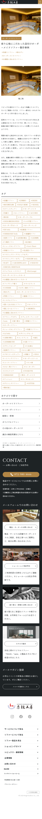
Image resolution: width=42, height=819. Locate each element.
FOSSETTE (29, 373)
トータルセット (28, 381)
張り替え (17, 323)
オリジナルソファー (10, 424)
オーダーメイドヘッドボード (14, 277)
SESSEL (36, 206)
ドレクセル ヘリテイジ (12, 273)
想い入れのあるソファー (13, 306)
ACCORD (34, 215)
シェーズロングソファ (12, 248)
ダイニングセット (26, 335)
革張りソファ (9, 252)
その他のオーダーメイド (12, 430)
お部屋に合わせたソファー (13, 61)
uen (6, 323)
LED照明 (35, 240)
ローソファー (20, 215)
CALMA (30, 348)
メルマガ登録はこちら (21, 696)
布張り (6, 215)
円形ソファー (9, 298)
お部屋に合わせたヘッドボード (15, 281)
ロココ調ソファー (29, 352)
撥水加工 (7, 389)
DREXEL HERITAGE (12, 269)
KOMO (28, 244)
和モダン (20, 54)
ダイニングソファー (11, 385)
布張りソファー (9, 54)
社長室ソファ (29, 252)
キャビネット (30, 285)
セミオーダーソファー (11, 411)
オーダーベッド (31, 227)
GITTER (31, 385)
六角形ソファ (9, 244)
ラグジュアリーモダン (12, 260)
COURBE (7, 290)
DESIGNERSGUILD (11, 223)
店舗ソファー (9, 202)
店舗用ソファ (31, 236)
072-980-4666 (23, 477)
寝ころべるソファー (11, 310)
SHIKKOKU (8, 377)
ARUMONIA (22, 240)
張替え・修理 (8, 417)
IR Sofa (7, 231)
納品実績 (8, 779)
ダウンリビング (10, 348)
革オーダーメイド (28, 377)
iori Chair (32, 248)
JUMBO (23, 202)
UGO (37, 356)
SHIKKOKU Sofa (11, 236)
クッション (8, 381)
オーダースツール (31, 360)
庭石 (36, 339)
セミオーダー (30, 368)
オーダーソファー (10, 327)
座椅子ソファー (10, 352)
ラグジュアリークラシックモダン (16, 256)
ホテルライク (9, 373)
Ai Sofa (7, 335)
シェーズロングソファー (13, 331)
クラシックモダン (10, 319)
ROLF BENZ (23, 206)
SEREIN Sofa (32, 260)
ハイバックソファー (11, 360)
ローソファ (33, 306)
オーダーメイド (30, 211)
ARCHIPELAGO (20, 265)
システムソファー (10, 302)
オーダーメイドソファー (12, 57)
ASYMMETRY (9, 344)
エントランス (23, 339)
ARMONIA (8, 339)
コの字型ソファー (31, 223)
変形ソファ (8, 240)
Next (38, 85)
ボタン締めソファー (27, 290)
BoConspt (32, 273)
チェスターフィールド (30, 319)
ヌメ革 (30, 364)
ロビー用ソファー (10, 368)
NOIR (6, 219)
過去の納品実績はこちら (12, 436)
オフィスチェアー (10, 211)
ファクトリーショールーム (15, 786)
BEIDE (35, 202)
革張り (27, 356)
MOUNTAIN (9, 206)
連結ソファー (29, 298)
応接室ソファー (27, 231)
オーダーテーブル (26, 219)
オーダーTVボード (11, 227)
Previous (3, 85)
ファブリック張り (10, 285)
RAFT (6, 265)
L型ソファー (29, 344)
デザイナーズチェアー (12, 356)
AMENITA (31, 310)
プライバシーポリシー (13, 799)
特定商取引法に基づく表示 (15, 793)
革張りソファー (32, 323)
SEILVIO (35, 265)
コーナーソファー (10, 364)
